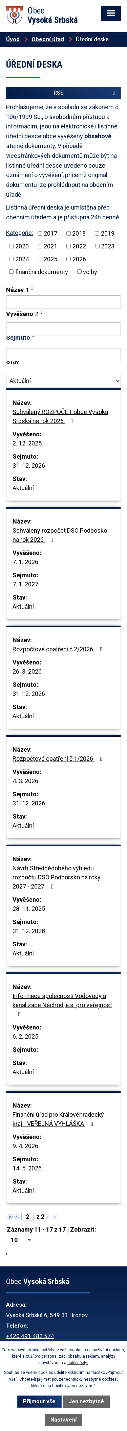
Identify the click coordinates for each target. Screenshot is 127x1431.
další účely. (77, 1362)
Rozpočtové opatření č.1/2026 (59, 758)
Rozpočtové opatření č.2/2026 (59, 649)
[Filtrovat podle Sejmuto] (63, 355)
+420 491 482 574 (30, 1336)
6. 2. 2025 (25, 1036)
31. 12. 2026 (29, 465)
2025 (50, 259)
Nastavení (63, 1419)
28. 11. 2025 (29, 908)
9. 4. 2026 (25, 1145)
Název (17, 289)
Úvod (13, 39)
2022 (79, 246)
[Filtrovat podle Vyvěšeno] (63, 329)
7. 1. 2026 (25, 561)
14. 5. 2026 (27, 1168)
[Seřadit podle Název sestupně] (32, 289)
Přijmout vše (39, 1401)
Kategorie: (19, 232)
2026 (79, 259)
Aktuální (23, 487)
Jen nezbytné (86, 1401)
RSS (85, 93)
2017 (50, 233)
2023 (107, 246)
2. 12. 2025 (27, 443)
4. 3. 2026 (25, 780)
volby (90, 271)
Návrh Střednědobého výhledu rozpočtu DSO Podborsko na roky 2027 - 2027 (57, 877)
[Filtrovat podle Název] (63, 302)
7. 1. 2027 (25, 584)
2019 (107, 233)
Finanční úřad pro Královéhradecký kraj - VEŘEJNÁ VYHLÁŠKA (58, 1119)
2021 (50, 246)
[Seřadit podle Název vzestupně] (32, 286)
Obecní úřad (47, 39)
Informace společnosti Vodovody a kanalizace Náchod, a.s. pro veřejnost (62, 1004)
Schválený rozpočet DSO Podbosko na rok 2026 (60, 535)
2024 (22, 259)
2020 (22, 246)
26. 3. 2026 (27, 671)
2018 (79, 233)
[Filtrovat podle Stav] (63, 381)
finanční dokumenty (41, 271)
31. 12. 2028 (29, 931)
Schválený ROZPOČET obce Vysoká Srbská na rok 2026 (60, 416)
